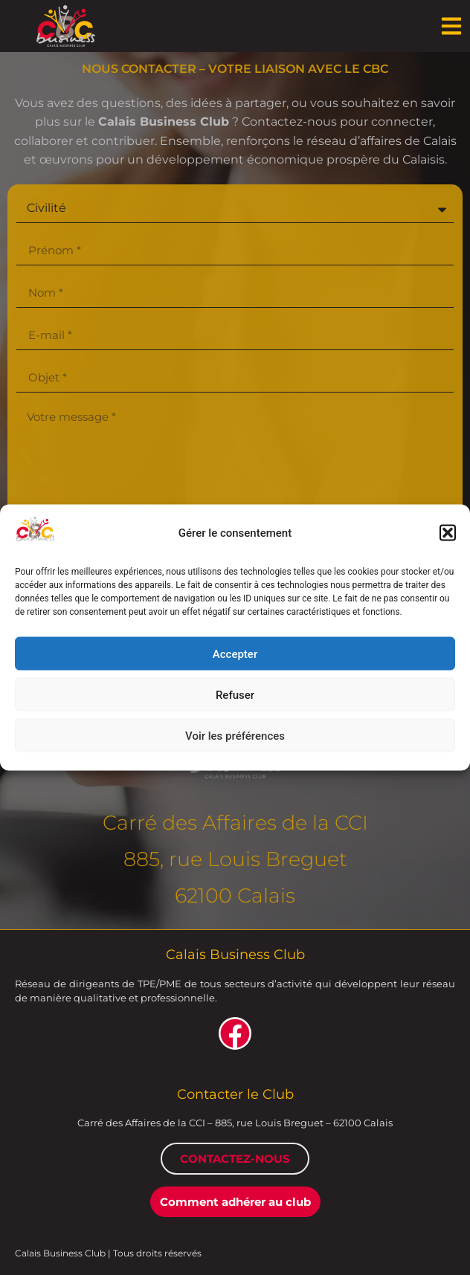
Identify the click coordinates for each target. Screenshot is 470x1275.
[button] (447, 532)
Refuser (235, 694)
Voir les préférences (235, 735)
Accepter (235, 653)
